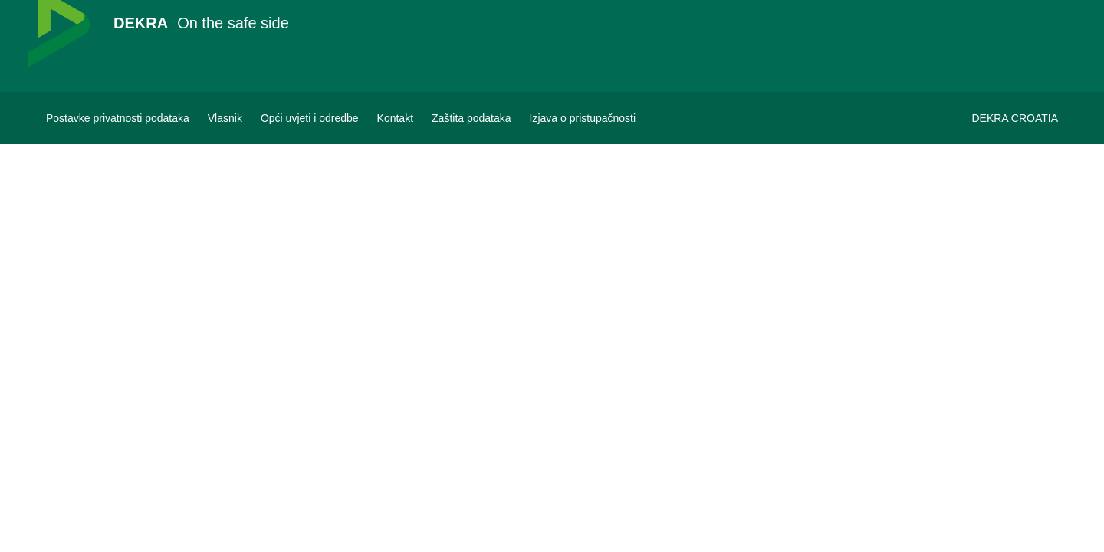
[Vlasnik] (225, 118)
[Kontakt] (395, 118)
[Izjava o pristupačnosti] (583, 118)
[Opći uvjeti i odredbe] (310, 118)
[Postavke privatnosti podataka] (117, 118)
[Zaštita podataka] (471, 118)
